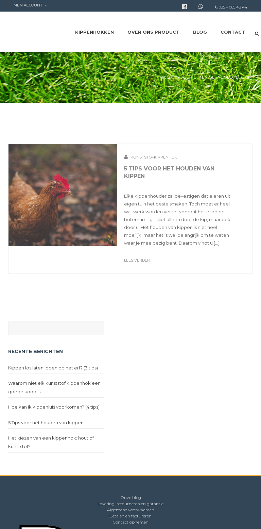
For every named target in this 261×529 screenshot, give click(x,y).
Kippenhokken (94, 32)
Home (166, 77)
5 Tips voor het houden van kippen (46, 422)
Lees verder (137, 260)
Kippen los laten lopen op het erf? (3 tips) (53, 367)
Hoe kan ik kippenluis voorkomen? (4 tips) (54, 407)
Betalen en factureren (130, 515)
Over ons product (153, 32)
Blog (200, 32)
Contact (233, 32)
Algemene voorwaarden (130, 509)
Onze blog (130, 497)
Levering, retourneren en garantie (130, 503)
